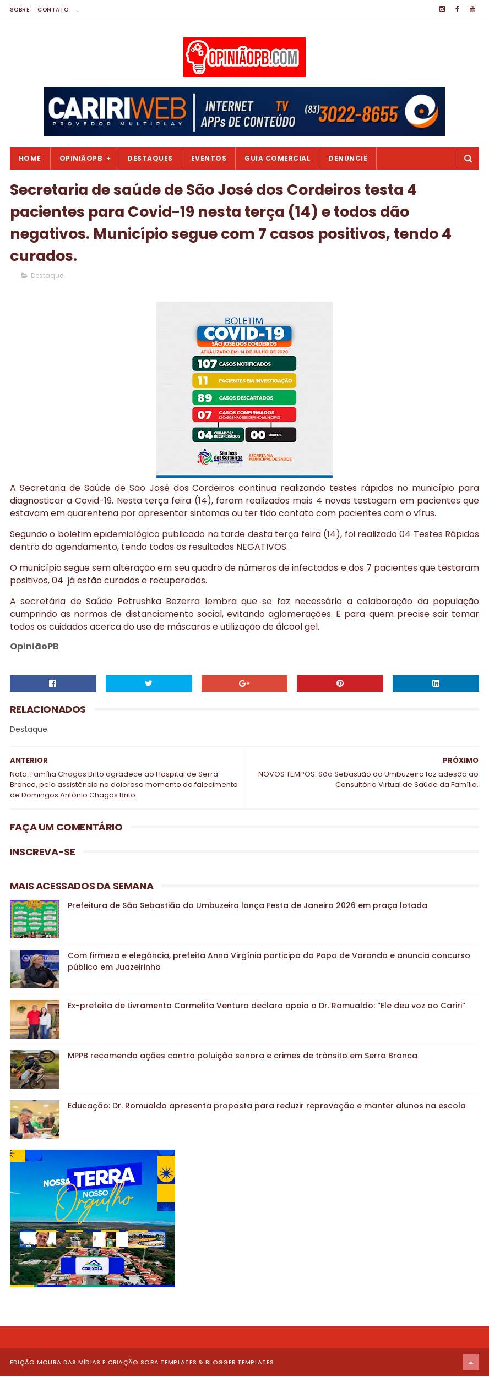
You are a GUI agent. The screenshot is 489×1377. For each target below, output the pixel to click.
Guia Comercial (277, 158)
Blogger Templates (239, 1363)
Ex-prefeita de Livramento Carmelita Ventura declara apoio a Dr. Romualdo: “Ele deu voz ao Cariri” (266, 1006)
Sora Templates (168, 1363)
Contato (53, 10)
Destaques (150, 158)
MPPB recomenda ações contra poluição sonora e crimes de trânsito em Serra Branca (242, 1056)
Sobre (20, 10)
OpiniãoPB (81, 158)
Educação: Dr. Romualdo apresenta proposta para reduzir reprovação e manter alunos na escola (267, 1106)
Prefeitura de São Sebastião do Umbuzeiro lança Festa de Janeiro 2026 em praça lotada (247, 906)
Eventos (209, 158)
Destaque (47, 276)
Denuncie (347, 158)
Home (30, 158)
